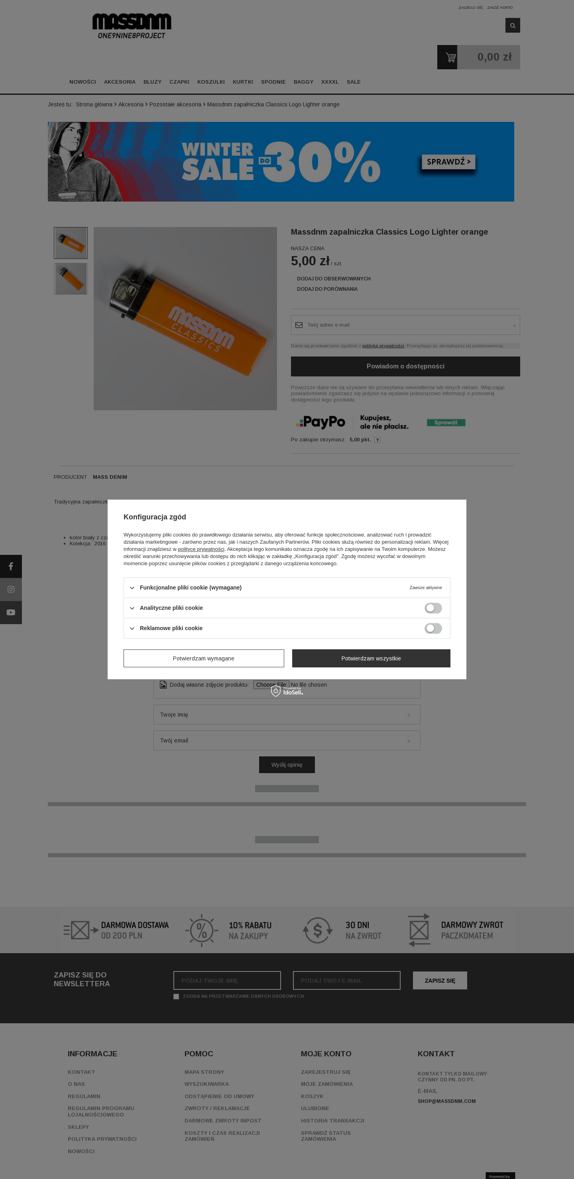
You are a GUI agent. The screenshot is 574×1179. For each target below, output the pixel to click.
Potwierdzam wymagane (203, 658)
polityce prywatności (201, 549)
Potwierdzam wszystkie (371, 658)
